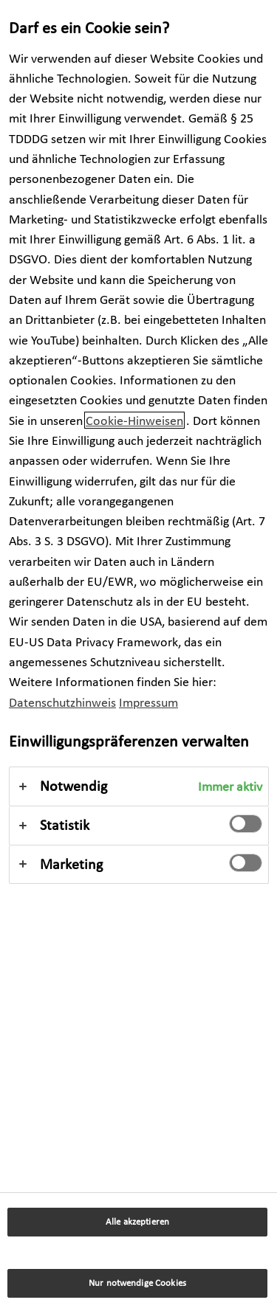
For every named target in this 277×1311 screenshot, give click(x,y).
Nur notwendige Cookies (137, 1282)
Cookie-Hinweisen (134, 420)
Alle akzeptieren (137, 1221)
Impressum (148, 702)
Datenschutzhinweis (62, 702)
